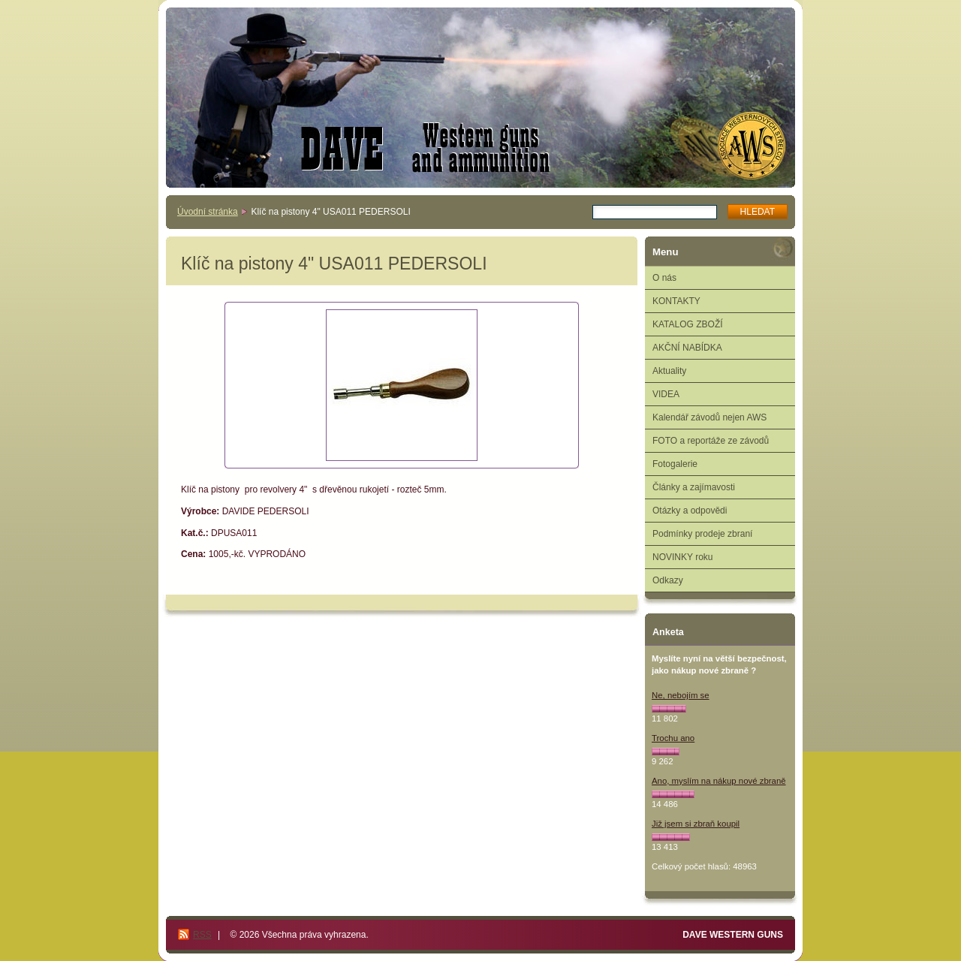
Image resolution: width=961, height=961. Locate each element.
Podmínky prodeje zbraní (702, 534)
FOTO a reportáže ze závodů (710, 440)
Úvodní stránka (207, 211)
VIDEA (665, 394)
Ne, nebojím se (680, 695)
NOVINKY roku (682, 557)
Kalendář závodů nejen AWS (709, 417)
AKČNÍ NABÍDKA (687, 347)
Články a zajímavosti (693, 487)
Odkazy (667, 580)
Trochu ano (673, 738)
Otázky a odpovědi (689, 510)
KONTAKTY (676, 301)
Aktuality (669, 371)
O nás (664, 278)
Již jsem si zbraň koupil (696, 823)
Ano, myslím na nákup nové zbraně (719, 780)
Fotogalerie (674, 464)
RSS (202, 934)
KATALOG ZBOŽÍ (687, 324)
